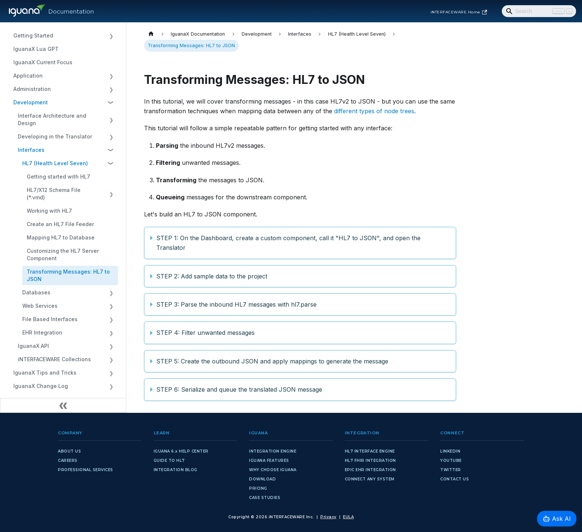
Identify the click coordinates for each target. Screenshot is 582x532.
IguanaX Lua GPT (36, 49)
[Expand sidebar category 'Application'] (111, 76)
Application (28, 75)
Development (30, 102)
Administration (32, 89)
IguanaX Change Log (40, 386)
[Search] (539, 11)
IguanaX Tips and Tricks (44, 372)
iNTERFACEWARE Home (459, 12)
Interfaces (31, 150)
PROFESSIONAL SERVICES (85, 469)
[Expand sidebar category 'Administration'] (111, 89)
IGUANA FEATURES (269, 460)
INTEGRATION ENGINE (272, 451)
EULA (348, 517)
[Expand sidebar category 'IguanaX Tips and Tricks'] (111, 373)
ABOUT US (69, 451)
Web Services (40, 306)
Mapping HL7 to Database (61, 237)
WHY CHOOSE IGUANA (273, 469)
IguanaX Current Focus (42, 62)
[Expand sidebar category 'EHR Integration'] (111, 333)
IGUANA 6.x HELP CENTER (181, 451)
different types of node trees (374, 111)
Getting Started (33, 35)
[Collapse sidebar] (63, 405)
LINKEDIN (450, 451)
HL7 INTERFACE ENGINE (370, 451)
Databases (36, 292)
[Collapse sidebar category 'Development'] (111, 102)
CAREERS (68, 460)
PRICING (258, 488)
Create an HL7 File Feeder (60, 224)
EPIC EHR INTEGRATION (370, 469)
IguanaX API (33, 346)
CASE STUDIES (264, 497)
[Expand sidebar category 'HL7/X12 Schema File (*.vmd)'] (111, 193)
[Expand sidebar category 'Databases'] (111, 292)
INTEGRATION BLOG (175, 469)
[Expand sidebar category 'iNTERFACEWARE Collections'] (111, 359)
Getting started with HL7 (58, 176)
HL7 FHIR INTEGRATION (370, 460)
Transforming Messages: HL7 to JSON (68, 275)
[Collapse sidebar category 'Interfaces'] (111, 150)
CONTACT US (454, 479)
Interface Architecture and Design (52, 119)
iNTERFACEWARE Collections (54, 359)
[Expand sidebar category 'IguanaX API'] (111, 346)
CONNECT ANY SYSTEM (370, 479)
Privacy (328, 517)
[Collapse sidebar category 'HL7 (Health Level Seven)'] (111, 163)
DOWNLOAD (262, 479)
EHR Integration (42, 332)
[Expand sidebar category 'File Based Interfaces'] (111, 319)
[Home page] (151, 34)
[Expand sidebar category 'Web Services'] (111, 306)
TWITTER (450, 469)
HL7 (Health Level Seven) (55, 163)
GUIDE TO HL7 (169, 460)
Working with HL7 (49, 211)
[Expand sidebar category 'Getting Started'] (111, 36)
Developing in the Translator (55, 136)
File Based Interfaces (50, 319)
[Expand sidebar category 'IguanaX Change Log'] (111, 386)
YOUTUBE (451, 460)
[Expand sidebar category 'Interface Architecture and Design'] (111, 119)
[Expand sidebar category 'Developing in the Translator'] (111, 137)
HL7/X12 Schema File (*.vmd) (54, 193)
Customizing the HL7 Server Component (63, 254)
